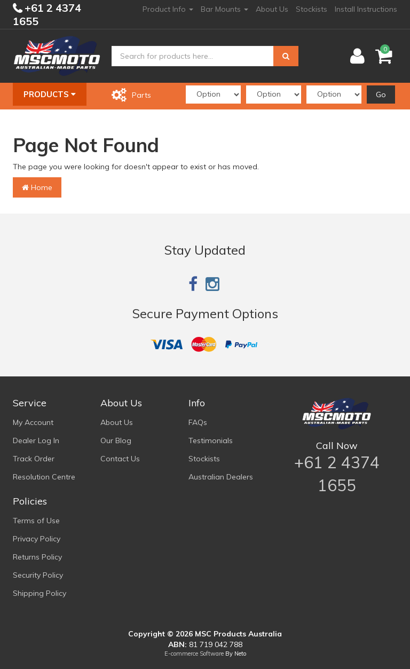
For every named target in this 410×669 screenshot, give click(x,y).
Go (381, 94)
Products (49, 94)
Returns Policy (37, 557)
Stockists (311, 9)
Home (37, 187)
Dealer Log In (36, 440)
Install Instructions (366, 9)
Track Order (33, 458)
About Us (272, 9)
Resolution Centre (44, 477)
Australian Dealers (220, 477)
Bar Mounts (224, 9)
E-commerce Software (194, 653)
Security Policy (38, 575)
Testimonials (210, 440)
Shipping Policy (39, 593)
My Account (33, 422)
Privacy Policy (36, 539)
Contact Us (120, 458)
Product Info (168, 9)
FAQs (197, 422)
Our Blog (115, 440)
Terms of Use (36, 520)
